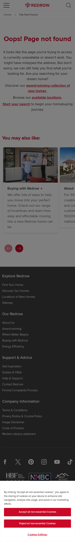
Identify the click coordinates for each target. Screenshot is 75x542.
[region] (37, 511)
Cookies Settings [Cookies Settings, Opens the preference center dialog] (37, 534)
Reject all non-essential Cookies (37, 523)
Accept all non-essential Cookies (37, 511)
